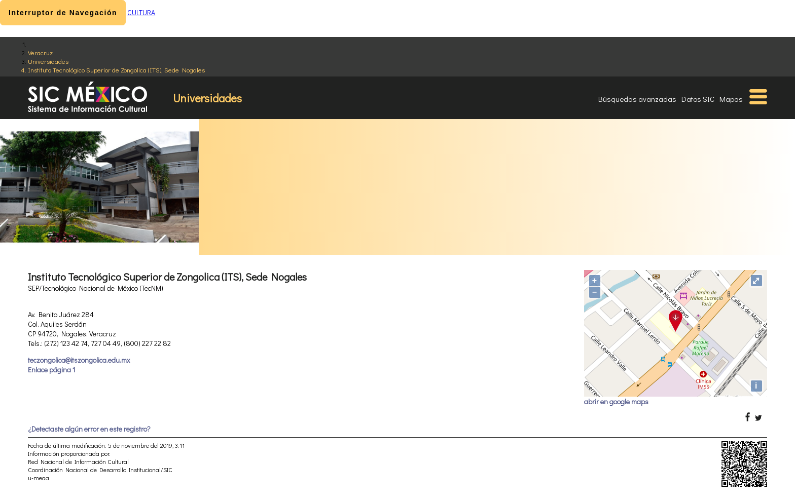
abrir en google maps (616, 401)
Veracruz (40, 52)
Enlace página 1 (51, 369)
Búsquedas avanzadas (637, 99)
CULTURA (141, 12)
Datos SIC (697, 99)
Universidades (48, 61)
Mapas (731, 99)
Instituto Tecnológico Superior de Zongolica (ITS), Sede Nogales (116, 69)
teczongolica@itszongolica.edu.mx (79, 360)
